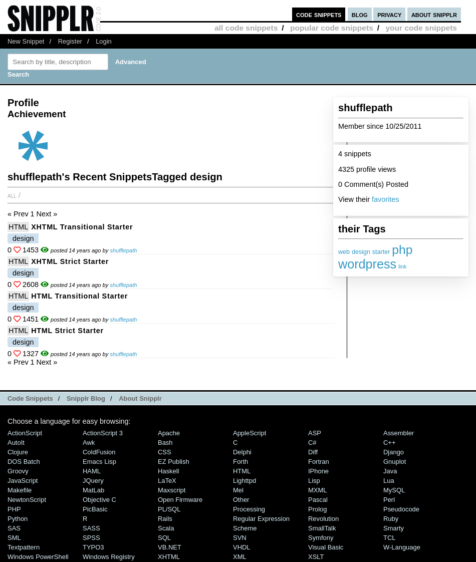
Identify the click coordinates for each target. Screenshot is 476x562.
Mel (238, 490)
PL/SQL (169, 509)
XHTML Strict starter (70, 261)
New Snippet (26, 41)
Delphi (242, 452)
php (402, 249)
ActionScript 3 (103, 433)
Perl (389, 499)
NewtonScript (27, 499)
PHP (14, 509)
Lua (388, 480)
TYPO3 (93, 547)
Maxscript (171, 490)
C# (312, 442)
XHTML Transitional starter (82, 227)
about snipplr (434, 14)
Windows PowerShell (38, 556)
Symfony (320, 537)
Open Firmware (180, 499)
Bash (165, 442)
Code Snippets (30, 398)
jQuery (93, 480)
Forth (240, 461)
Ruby (390, 518)
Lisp (314, 480)
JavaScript (23, 480)
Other (241, 499)
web (344, 251)
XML (240, 556)
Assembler (398, 433)
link (402, 266)
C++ (389, 442)
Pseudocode (401, 509)
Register (70, 41)
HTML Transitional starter (79, 296)
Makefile (20, 490)
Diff (313, 452)
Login (104, 41)
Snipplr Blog (86, 398)
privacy (389, 14)
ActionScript (25, 433)
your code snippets (421, 28)
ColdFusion (99, 452)
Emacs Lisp (99, 461)
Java (390, 471)
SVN (240, 537)
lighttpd (244, 480)
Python (18, 518)
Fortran (318, 461)
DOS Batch (24, 461)
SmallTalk (322, 528)
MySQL (394, 490)
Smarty (393, 528)
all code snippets (246, 28)
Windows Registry (109, 556)
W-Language (401, 547)
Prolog (317, 509)
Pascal (318, 499)
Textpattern (24, 547)
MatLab (93, 490)
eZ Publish (173, 461)
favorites (385, 199)
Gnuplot (394, 461)
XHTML (169, 556)
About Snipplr (140, 398)
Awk (89, 442)
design (361, 251)
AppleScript (249, 433)
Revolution (323, 518)
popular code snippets (331, 28)
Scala (166, 528)
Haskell (168, 471)
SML (14, 537)
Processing (249, 509)
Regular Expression (261, 518)
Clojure (18, 452)
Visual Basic (325, 547)
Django (393, 452)
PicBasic (95, 509)
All (12, 195)
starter (381, 251)
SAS (14, 528)
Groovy (18, 471)
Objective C (99, 499)
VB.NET (169, 547)
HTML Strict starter (67, 331)
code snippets (319, 14)
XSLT (316, 556)
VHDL (242, 547)
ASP (314, 433)
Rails (165, 518)
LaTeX (167, 480)
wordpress (367, 264)
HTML (18, 227)
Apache (169, 433)
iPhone (318, 471)
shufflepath (123, 250)
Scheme (245, 528)
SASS (91, 528)
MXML (317, 490)
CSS (164, 452)
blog (360, 14)
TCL (389, 537)
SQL (164, 537)
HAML (92, 471)
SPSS (91, 537)
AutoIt (16, 442)
